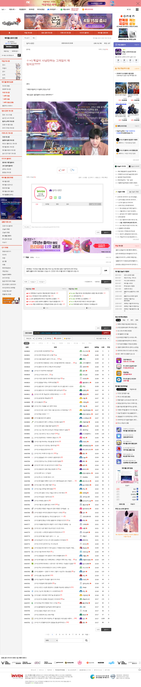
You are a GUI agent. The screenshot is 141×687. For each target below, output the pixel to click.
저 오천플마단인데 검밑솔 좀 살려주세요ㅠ (50, 622)
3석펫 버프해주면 (42, 351)
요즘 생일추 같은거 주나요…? (46, 359)
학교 (85, 489)
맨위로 (97, 281)
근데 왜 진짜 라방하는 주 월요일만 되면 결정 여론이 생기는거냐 (56, 618)
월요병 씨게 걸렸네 (42, 418)
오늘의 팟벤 (6, 232)
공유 (80, 177)
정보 (83, 343)
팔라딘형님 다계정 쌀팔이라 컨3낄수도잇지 (50, 520)
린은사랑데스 (88, 414)
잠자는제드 (87, 583)
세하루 (85, 367)
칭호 (67, 204)
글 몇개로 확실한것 (42, 398)
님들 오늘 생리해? (42, 575)
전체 (26, 343)
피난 (85, 575)
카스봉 (85, 611)
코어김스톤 (86, 497)
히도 (84, 386)
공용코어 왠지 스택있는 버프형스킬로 (48, 422)
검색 (19, 55)
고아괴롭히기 (87, 363)
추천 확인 (105, 177)
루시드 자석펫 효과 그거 (44, 477)
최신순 (38, 257)
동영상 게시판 (6, 172)
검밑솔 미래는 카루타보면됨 (45, 382)
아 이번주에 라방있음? (43, 371)
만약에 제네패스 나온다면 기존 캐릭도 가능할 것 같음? (54, 563)
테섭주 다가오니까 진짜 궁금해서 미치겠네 (50, 540)
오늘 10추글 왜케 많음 (43, 489)
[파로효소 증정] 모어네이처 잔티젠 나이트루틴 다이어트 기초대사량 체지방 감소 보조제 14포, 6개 (127, 264)
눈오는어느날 (88, 501)
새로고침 (108, 257)
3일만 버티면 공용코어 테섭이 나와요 (48, 512)
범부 (85, 571)
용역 (85, 465)
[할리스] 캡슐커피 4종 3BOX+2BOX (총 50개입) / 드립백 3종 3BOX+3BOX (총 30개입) (127, 250)
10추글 (40, 338)
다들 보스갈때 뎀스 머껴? (44, 504)
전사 (3, 65)
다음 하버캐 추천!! (42, 552)
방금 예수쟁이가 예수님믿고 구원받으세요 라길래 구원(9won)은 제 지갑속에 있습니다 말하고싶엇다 (68, 548)
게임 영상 (5, 271)
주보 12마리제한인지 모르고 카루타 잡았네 (50, 567)
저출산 (85, 556)
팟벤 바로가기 (6, 251)
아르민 (85, 441)
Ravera (86, 548)
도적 (3, 75)
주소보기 (27, 38)
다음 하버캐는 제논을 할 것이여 (46, 441)
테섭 (53, 343)
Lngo (85, 457)
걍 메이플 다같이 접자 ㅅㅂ (45, 536)
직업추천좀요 (88, 410)
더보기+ (64, 289)
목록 (100, 49)
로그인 (129, 9)
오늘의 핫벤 (6, 229)
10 (82, 634)
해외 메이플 (6, 188)
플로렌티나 (87, 382)
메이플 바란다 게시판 (8, 150)
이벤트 (61, 343)
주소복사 (27, 227)
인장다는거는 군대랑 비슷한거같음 (47, 461)
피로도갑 (86, 552)
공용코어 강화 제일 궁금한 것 (45, 469)
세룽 (85, 528)
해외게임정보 (6, 268)
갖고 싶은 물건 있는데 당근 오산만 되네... (49, 528)
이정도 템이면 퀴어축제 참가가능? (47, 378)
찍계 (85, 520)
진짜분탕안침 (88, 445)
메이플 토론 (6, 181)
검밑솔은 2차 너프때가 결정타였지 (47, 457)
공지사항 (107, 670)
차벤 (3, 258)
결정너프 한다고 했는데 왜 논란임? (47, 367)
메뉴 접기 (95, 204)
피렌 (84, 607)
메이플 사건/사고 (7, 184)
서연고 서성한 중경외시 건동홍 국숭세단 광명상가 (52, 587)
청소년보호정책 (72, 670)
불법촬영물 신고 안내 (85, 670)
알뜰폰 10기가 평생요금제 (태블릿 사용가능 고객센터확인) (127, 261)
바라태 (85, 378)
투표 (90, 343)
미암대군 (86, 595)
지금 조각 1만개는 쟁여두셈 (45, 445)
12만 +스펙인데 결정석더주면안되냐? (48, 532)
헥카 (85, 461)
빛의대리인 (87, 509)
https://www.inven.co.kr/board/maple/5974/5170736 (45, 227)
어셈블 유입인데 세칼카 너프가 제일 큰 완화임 (51, 524)
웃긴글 (76, 343)
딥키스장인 (29, 43)
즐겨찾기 (68, 338)
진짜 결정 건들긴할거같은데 (45, 426)
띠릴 (85, 398)
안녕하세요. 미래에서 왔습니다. (46, 437)
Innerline (85, 477)
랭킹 (57, 204)
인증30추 (58, 338)
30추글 (49, 338)
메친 (85, 438)
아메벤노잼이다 (41, 500)
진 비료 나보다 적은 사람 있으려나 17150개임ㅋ (51, 410)
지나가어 (86, 351)
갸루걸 (85, 402)
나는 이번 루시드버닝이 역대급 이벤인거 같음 (51, 430)
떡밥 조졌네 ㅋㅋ (41, 414)
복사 (34, 38)
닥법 (85, 406)
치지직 (4, 254)
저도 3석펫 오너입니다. (43, 453)
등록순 (32, 257)
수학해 (85, 524)
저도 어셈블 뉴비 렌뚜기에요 (45, 406)
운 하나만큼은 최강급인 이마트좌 (47, 599)
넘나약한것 (87, 485)
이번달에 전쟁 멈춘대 (43, 583)
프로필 (47, 204)
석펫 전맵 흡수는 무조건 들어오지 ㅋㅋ (48, 516)
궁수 (3, 71)
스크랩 (85, 177)
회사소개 (33, 670)
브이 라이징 (6, 278)
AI (47, 343)
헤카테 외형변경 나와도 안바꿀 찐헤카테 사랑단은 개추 (54, 363)
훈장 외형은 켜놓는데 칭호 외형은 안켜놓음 (50, 508)
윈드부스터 (87, 481)
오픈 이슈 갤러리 (7, 226)
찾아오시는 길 (97, 670)
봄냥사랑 (86, 505)
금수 (85, 512)
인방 (68, 343)
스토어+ (137, 68)
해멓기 (85, 536)
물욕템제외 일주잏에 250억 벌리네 (47, 607)
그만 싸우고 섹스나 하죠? (44, 434)
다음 (86, 634)
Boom (85, 615)
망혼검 (85, 390)
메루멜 (85, 493)
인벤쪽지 (51, 197)
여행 (3, 264)
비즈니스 (41, 670)
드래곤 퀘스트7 (7, 291)
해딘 (84, 359)
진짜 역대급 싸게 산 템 (43, 355)
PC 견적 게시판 (7, 239)
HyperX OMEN (6, 274)
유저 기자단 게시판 (8, 128)
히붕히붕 (86, 422)
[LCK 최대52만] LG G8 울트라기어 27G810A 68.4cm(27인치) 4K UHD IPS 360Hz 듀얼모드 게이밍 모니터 (127, 253)
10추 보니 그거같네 (42, 473)
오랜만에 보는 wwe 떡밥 (44, 614)
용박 (85, 371)
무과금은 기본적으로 (43, 497)
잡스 (85, 618)
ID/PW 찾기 (15, 51)
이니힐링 (55, 197)
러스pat (85, 374)
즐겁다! (38, 402)
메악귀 (85, 469)
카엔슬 (85, 355)
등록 (105, 270)
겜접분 (85, 394)
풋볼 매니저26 (6, 294)
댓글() (105, 49)
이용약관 (49, 670)
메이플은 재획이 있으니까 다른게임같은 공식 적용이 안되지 (55, 481)
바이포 (85, 544)
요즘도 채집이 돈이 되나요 (45, 611)
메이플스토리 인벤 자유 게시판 (102, 38)
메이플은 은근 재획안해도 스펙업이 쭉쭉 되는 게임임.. (53, 559)
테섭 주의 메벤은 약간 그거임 (45, 603)
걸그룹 (4, 261)
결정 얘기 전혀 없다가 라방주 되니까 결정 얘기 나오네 (53, 386)
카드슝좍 (86, 532)
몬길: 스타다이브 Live (129, 52)
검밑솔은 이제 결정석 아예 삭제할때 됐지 (49, 555)
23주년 (41, 343)
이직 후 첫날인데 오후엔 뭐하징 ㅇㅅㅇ (48, 394)
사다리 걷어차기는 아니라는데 (46, 544)
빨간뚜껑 (86, 603)
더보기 (59, 197)
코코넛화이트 (87, 516)
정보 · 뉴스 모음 (7, 114)
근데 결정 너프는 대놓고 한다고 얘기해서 (49, 493)
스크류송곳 (87, 418)
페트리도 (85, 540)
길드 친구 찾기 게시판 (9, 153)
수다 (33, 343)
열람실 (85, 426)
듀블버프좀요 (88, 560)
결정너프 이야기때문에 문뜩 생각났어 (48, 390)
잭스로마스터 (88, 449)
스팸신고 (97, 177)
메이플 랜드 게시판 (8, 147)
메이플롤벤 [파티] (7, 194)
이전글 (41, 282)
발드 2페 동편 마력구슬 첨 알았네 (47, 595)
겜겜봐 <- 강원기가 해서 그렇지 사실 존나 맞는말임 (52, 571)
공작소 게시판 (6, 169)
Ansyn (84, 587)
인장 (37, 204)
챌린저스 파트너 (7, 105)
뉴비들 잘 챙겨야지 (42, 449)
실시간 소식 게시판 (8, 118)
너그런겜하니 (87, 434)
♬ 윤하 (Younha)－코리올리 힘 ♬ (50, 333)
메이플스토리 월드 (8, 191)
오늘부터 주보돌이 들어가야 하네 (47, 579)
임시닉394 (87, 564)
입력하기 (106, 333)
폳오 (85, 453)
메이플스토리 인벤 (11, 38)
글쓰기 (106, 328)
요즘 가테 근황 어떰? (43, 485)
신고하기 (91, 177)
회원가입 (6, 51)
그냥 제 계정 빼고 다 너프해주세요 (47, 591)
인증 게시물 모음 (7, 124)
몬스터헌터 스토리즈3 (9, 284)
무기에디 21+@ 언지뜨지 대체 (46, 465)
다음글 (32, 282)
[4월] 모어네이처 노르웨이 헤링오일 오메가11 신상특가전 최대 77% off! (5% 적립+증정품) (127, 257)
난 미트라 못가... (41, 374)
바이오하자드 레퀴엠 (8, 287)
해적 (3, 78)
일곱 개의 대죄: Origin (8, 281)
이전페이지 (88, 281)
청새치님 (85, 430)
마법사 (4, 68)
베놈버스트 (86, 599)
